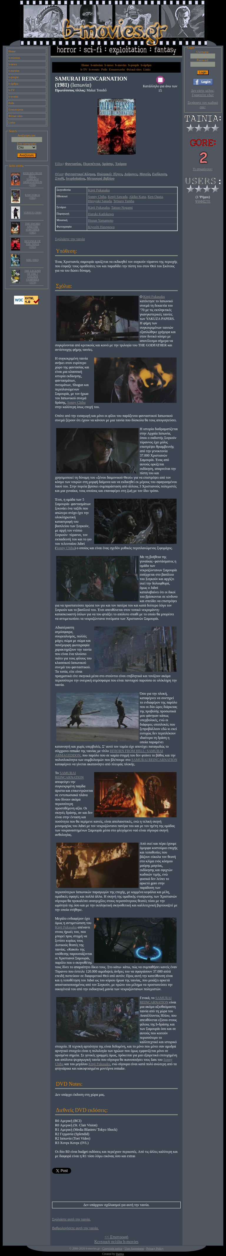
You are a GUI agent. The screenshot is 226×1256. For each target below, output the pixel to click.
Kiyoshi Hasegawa (101, 227)
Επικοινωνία (16, 109)
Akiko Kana (137, 197)
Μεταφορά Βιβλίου (100, 178)
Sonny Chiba (97, 197)
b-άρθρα (14, 83)
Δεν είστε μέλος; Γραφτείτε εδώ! (203, 92)
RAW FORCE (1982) (32, 196)
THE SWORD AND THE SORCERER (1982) (32, 228)
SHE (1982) (32, 259)
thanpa (120, 1253)
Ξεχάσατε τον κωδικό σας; (202, 105)
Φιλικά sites (16, 116)
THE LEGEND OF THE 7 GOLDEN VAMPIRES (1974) (32, 276)
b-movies (14, 70)
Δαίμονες (131, 174)
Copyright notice (112, 1248)
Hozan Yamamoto (100, 220)
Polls (11, 103)
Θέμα (59, 174)
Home (12, 51)
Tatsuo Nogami (122, 208)
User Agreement (134, 1248)
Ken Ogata (155, 197)
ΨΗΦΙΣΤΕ (202, 201)
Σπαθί (59, 178)
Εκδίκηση (159, 174)
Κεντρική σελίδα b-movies (116, 1242)
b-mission (14, 57)
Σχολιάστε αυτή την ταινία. (71, 1219)
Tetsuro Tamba (123, 201)
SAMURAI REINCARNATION (154, 760)
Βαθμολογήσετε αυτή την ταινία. (75, 1228)
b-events (14, 96)
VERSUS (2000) (32, 212)
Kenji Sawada (117, 197)
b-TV (12, 90)
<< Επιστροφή (116, 1237)
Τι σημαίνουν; (203, 169)
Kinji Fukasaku (99, 190)
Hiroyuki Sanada (100, 201)
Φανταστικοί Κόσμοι (80, 174)
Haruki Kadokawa (101, 214)
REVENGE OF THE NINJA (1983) (32, 244)
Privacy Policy (155, 1248)
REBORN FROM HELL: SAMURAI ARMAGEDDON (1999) (32, 179)
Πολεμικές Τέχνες (109, 174)
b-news (13, 64)
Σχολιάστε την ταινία (70, 239)
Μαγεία (144, 174)
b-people (14, 77)
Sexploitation (75, 178)
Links (12, 122)
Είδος (59, 164)
